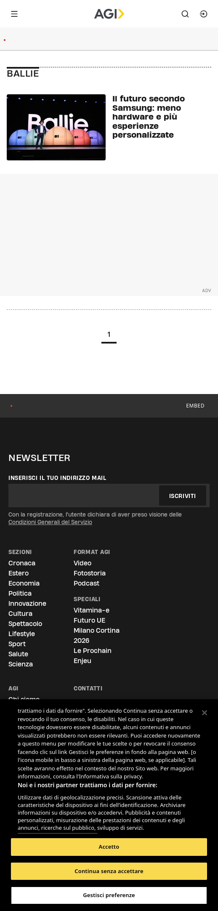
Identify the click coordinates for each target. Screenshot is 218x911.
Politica (20, 593)
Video (82, 563)
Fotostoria (90, 573)
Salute (18, 654)
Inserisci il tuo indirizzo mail (57, 477)
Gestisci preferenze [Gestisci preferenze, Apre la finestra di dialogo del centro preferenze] (109, 895)
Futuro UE (89, 620)
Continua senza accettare (108, 871)
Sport (17, 644)
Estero (18, 573)
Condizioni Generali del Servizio (50, 522)
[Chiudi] (204, 712)
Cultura (20, 614)
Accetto (109, 846)
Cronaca (21, 563)
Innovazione (27, 603)
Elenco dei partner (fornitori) (57, 825)
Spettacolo (25, 624)
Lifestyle (21, 634)
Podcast (86, 583)
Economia (24, 583)
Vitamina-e (91, 610)
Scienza (20, 664)
